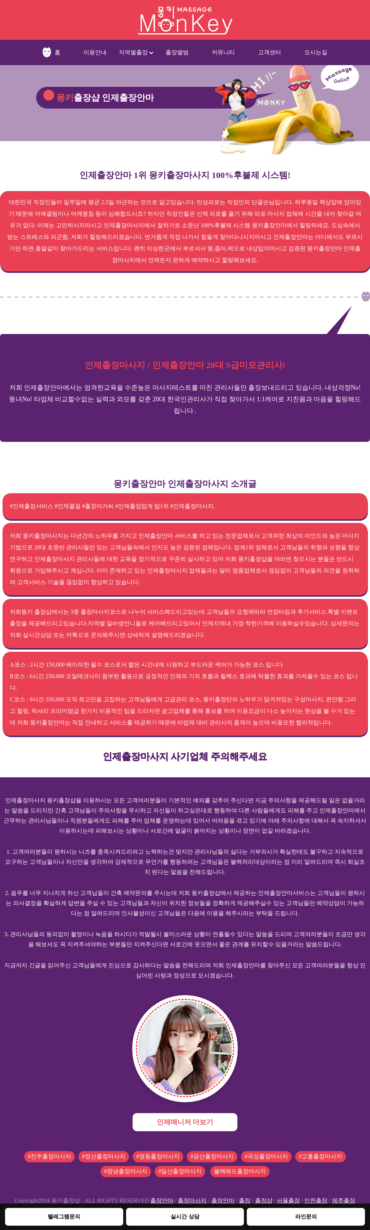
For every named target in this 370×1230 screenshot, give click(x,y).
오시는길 (315, 52)
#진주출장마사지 (49, 1156)
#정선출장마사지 (103, 1156)
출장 (244, 1200)
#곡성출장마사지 (266, 1156)
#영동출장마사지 (158, 1156)
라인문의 (306, 1216)
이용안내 (95, 52)
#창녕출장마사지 (125, 1171)
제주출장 (343, 1200)
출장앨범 (177, 52)
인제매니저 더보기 (185, 1122)
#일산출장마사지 (180, 1171)
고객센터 (269, 52)
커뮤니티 (223, 52)
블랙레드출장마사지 (240, 1171)
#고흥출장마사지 (320, 1156)
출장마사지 (192, 1200)
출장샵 (263, 1200)
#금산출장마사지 (212, 1156)
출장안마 (161, 1200)
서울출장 (288, 1200)
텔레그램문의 (64, 1216)
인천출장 (315, 1200)
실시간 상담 (185, 1216)
